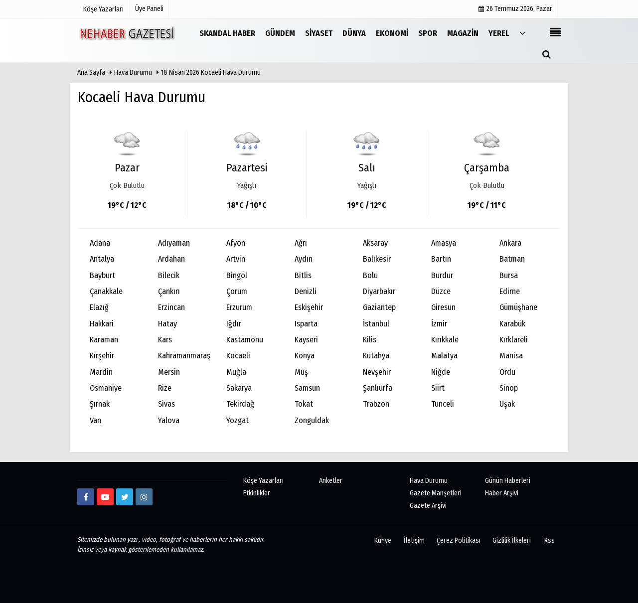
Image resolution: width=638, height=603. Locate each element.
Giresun (443, 307)
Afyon (235, 243)
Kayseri (306, 339)
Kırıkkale (445, 339)
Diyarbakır (379, 291)
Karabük (512, 323)
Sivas (166, 404)
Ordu (507, 372)
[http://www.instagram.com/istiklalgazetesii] (144, 496)
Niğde (440, 372)
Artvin (235, 259)
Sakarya (239, 388)
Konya (305, 355)
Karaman (104, 339)
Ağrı (301, 243)
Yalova (168, 420)
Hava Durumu (134, 72)
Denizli (306, 291)
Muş (301, 372)
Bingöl (236, 275)
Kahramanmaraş (184, 355)
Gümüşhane (518, 307)
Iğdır (233, 323)
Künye (382, 540)
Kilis (369, 339)
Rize (164, 388)
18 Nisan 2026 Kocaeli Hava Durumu (211, 72)
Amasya (443, 243)
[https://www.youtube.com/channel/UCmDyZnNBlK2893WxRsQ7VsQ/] (105, 496)
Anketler (330, 480)
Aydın (304, 259)
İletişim (414, 540)
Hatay (167, 323)
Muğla (236, 372)
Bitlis (303, 275)
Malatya (444, 355)
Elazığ (99, 307)
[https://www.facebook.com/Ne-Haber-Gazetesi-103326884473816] (85, 496)
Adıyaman (174, 243)
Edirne (509, 291)
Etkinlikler (256, 493)
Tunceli (442, 404)
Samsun (307, 388)
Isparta (306, 323)
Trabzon (376, 404)
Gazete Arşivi (428, 505)
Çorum (236, 291)
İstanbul (376, 323)
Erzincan (171, 307)
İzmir (439, 323)
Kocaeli (238, 355)
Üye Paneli (149, 8)
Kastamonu (244, 339)
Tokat (304, 404)
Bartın (441, 259)
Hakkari (102, 323)
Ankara (510, 243)
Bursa (508, 275)
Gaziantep (379, 307)
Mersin (169, 372)
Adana (100, 243)
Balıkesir (377, 259)
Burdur (442, 275)
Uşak (507, 404)
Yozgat (237, 420)
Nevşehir (377, 372)
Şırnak (100, 404)
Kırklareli (513, 339)
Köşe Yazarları (263, 480)
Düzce (441, 291)
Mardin (101, 372)
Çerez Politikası (458, 540)
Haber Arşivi (501, 493)
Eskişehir (309, 307)
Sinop (508, 388)
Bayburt (102, 275)
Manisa (511, 355)
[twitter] (124, 496)
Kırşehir (102, 355)
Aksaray (375, 243)
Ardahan (171, 259)
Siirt (438, 388)
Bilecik (168, 275)
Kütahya (376, 355)
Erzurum (239, 307)
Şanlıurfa (377, 388)
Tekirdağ (240, 404)
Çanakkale (106, 291)
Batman (512, 259)
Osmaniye (106, 388)
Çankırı (169, 291)
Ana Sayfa (91, 72)
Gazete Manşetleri (436, 493)
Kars (165, 339)
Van (95, 420)
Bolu (370, 275)
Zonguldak (312, 420)
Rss (549, 540)
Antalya (102, 259)
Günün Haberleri (507, 480)
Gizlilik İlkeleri (511, 540)
